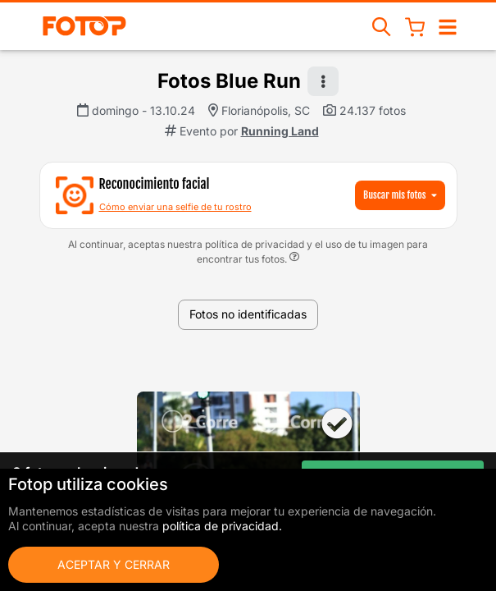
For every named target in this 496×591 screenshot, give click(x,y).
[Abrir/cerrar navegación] (447, 26)
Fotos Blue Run (229, 81)
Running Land (280, 131)
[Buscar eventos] (382, 26)
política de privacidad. (222, 526)
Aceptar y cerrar (113, 564)
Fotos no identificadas (248, 314)
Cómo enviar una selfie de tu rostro (175, 207)
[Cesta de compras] (415, 26)
